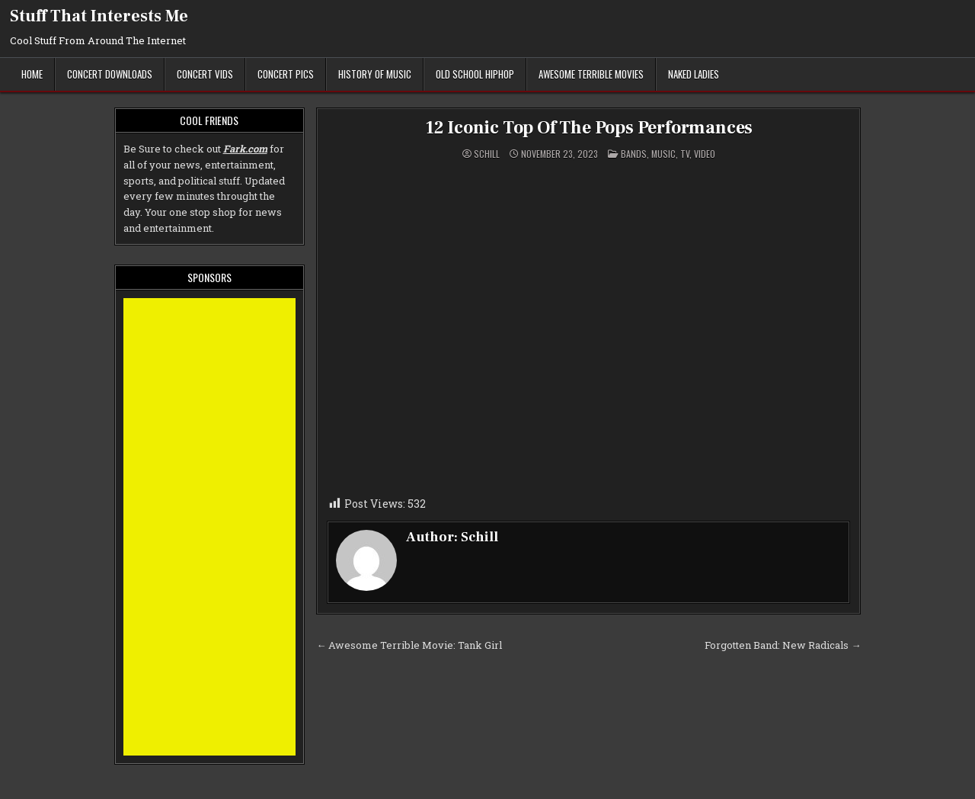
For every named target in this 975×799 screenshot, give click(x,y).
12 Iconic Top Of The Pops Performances (588, 128)
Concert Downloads (109, 74)
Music (663, 153)
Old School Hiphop (475, 74)
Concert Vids (205, 74)
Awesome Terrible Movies (591, 74)
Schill (487, 154)
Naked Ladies (693, 74)
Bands (634, 153)
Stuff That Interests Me (99, 16)
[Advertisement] (209, 527)
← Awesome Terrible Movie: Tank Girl (409, 645)
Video (704, 153)
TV (684, 153)
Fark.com (245, 149)
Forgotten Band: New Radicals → (783, 645)
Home (32, 74)
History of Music (374, 74)
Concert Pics (285, 74)
